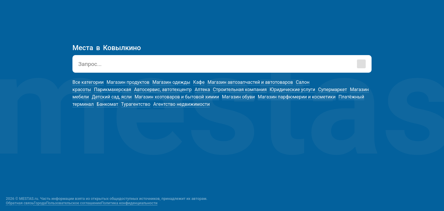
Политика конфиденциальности (129, 203)
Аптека (202, 89)
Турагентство (135, 104)
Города (40, 203)
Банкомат (107, 104)
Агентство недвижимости (181, 104)
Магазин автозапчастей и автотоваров (250, 82)
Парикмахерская (112, 89)
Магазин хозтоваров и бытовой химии (177, 97)
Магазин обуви (238, 97)
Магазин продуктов (128, 82)
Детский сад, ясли (111, 97)
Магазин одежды (171, 82)
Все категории (88, 82)
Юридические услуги (292, 89)
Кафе (198, 82)
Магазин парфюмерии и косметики (296, 97)
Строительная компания (240, 89)
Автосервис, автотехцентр (163, 89)
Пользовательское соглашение (73, 203)
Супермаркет (332, 89)
